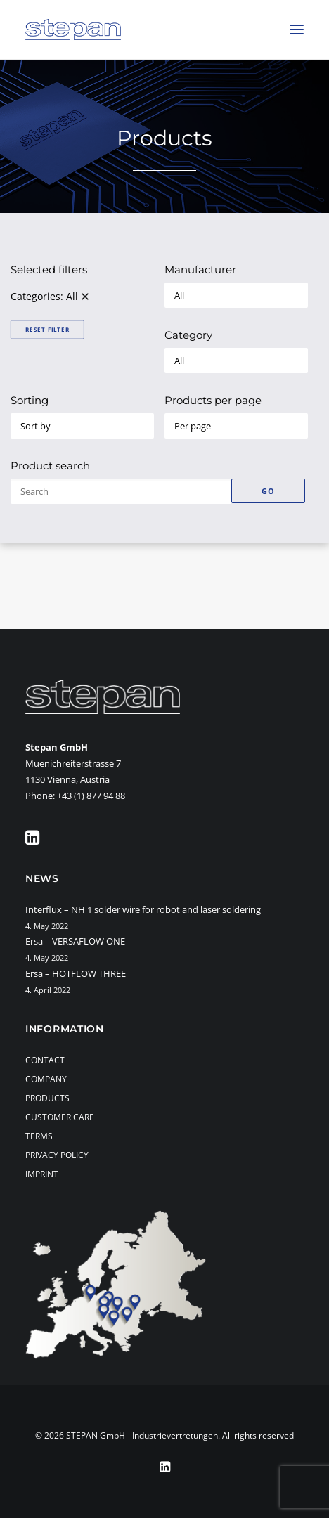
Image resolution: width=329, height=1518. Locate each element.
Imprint (41, 1174)
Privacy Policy (57, 1155)
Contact (45, 1060)
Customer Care (59, 1117)
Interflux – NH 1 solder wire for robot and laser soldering (143, 909)
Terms (39, 1136)
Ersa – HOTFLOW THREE (75, 973)
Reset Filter (47, 329)
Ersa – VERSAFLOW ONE (75, 941)
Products (47, 1098)
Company (46, 1079)
